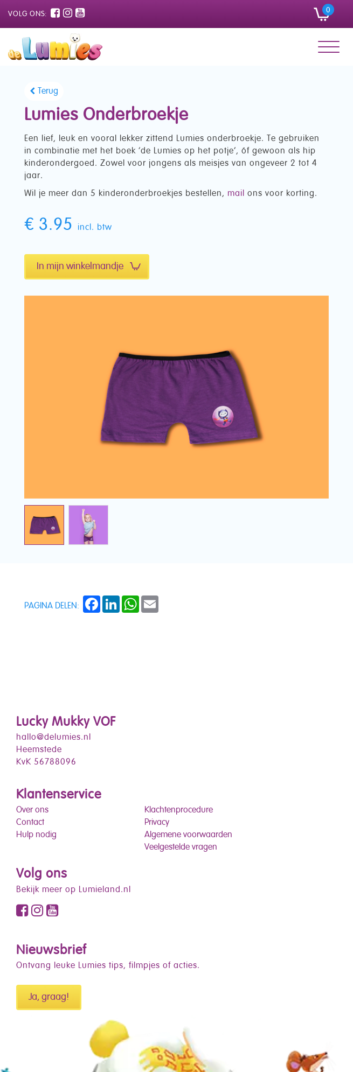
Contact (30, 822)
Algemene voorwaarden (188, 835)
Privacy (156, 822)
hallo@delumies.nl (53, 737)
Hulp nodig (36, 835)
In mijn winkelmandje (89, 266)
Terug (48, 91)
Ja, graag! (49, 997)
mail (236, 194)
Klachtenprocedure (178, 810)
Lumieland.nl (105, 890)
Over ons (32, 810)
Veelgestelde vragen (180, 847)
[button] (327, 14)
